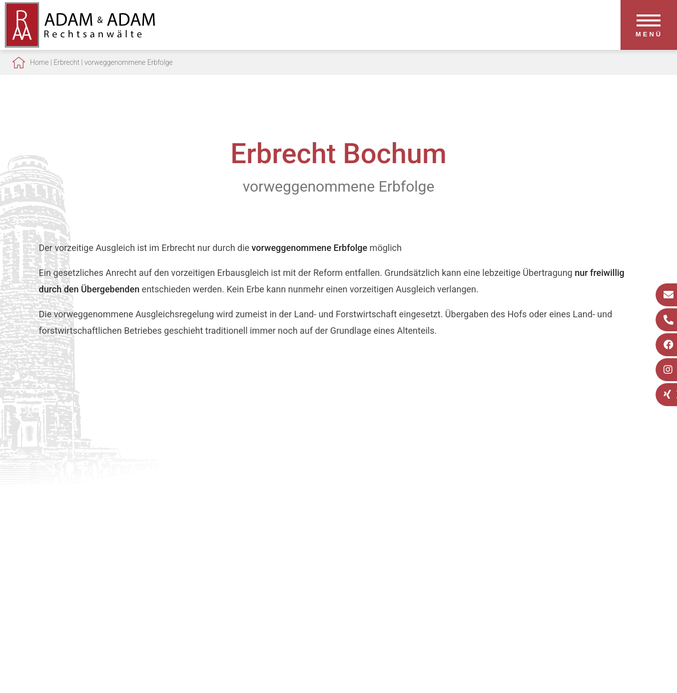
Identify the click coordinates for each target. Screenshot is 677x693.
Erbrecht (66, 62)
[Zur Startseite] (80, 44)
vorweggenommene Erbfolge (128, 62)
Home (39, 62)
